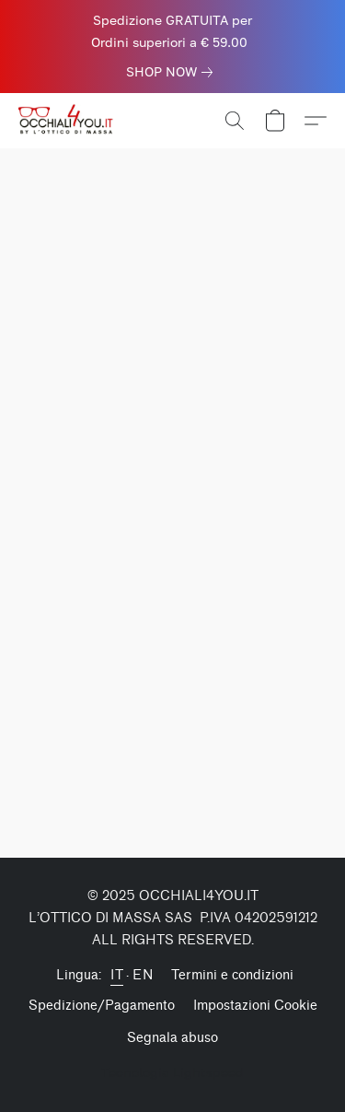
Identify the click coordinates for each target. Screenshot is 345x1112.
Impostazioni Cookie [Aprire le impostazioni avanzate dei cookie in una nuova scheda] (255, 1005)
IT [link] (116, 975)
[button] (69, 120)
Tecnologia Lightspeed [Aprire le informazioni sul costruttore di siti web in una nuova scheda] (172, 1072)
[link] (173, 72)
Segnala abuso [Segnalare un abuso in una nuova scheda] (172, 1038)
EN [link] (142, 975)
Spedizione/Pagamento (102, 1005)
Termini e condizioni (232, 975)
